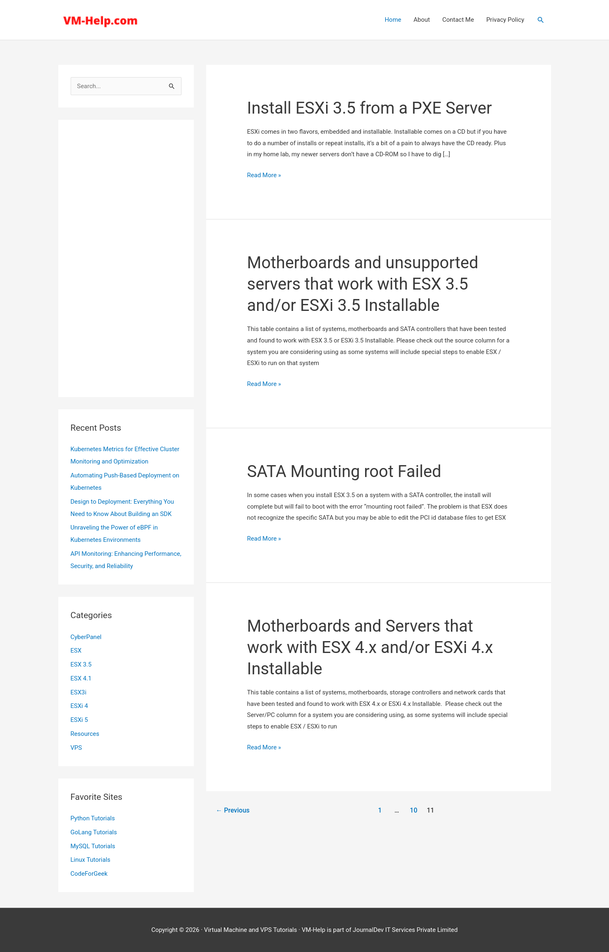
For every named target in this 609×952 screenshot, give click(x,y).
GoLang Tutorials (94, 832)
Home (393, 19)
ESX (76, 650)
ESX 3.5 (81, 664)
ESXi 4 (79, 706)
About (422, 19)
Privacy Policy (505, 19)
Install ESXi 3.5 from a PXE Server (369, 108)
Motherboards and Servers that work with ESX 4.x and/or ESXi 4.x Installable (370, 647)
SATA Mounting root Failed (344, 471)
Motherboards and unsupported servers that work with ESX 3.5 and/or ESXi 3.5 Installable (362, 284)
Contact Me (458, 19)
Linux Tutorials (90, 859)
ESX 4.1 (81, 678)
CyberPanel (86, 637)
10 (413, 810)
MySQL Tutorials (93, 846)
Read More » (264, 175)
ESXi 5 (79, 720)
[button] (541, 20)
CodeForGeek (89, 873)
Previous (232, 810)
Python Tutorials (93, 818)
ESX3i (79, 692)
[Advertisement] (126, 258)
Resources (85, 733)
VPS (76, 747)
